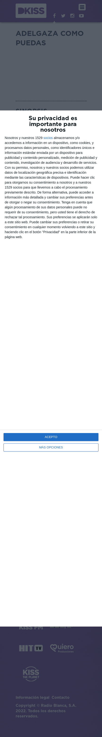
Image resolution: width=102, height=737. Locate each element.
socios (48, 137)
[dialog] (51, 368)
